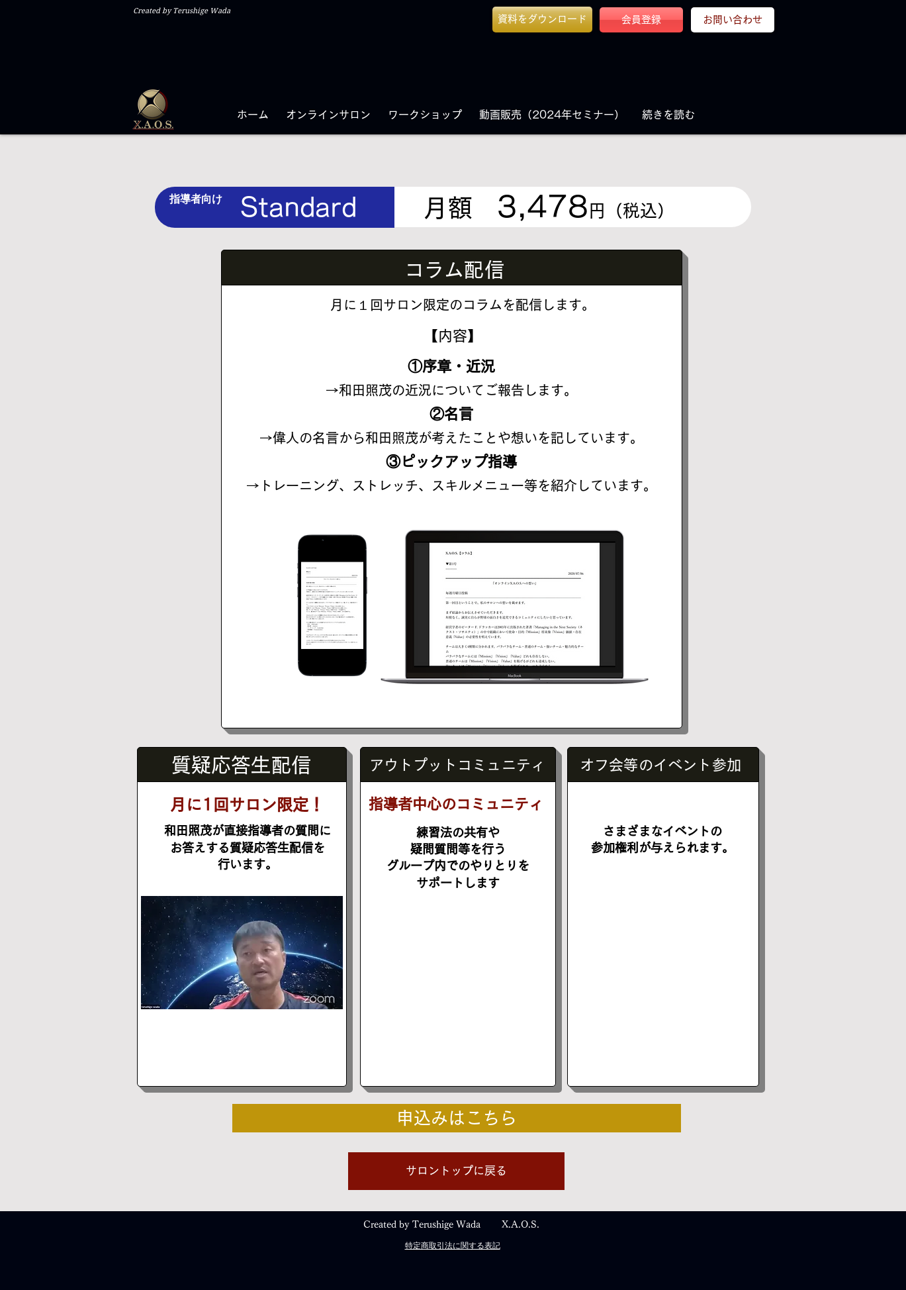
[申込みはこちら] (456, 1118)
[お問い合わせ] (732, 19)
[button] (542, 19)
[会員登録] (641, 19)
